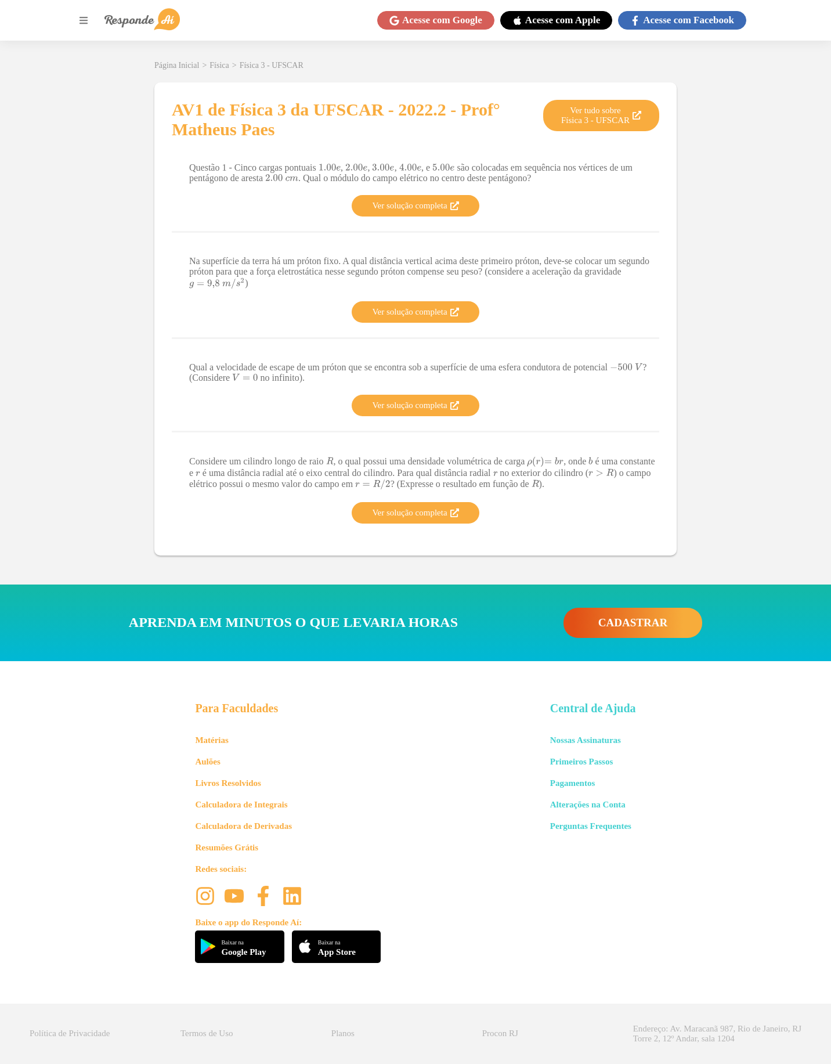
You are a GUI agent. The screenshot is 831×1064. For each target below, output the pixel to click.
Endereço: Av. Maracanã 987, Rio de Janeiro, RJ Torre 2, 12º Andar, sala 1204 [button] (717, 1033)
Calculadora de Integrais (241, 804)
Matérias (211, 740)
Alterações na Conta (588, 804)
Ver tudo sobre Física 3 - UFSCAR (601, 115)
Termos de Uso (206, 1033)
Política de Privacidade (70, 1033)
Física (219, 65)
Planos (343, 1033)
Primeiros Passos (581, 761)
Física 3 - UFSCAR (272, 65)
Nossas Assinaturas (585, 740)
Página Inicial (176, 65)
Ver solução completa (415, 205)
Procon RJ (500, 1033)
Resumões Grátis (226, 847)
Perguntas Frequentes (590, 826)
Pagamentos (572, 783)
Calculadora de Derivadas (243, 826)
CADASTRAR (632, 622)
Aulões (207, 761)
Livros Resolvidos (228, 783)
